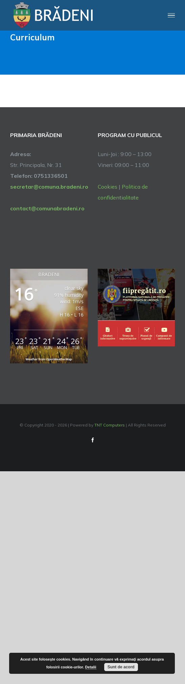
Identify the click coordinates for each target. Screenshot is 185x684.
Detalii (90, 667)
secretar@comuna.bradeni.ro (49, 186)
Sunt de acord (121, 667)
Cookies (107, 186)
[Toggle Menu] (171, 15)
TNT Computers (109, 425)
